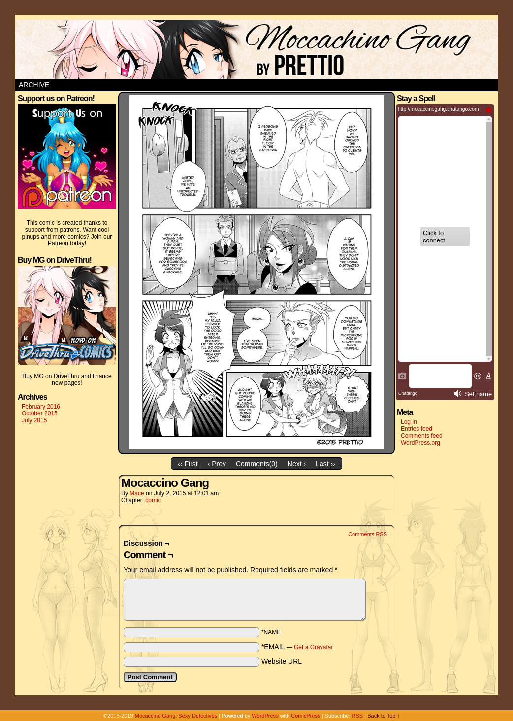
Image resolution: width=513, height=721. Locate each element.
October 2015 (40, 413)
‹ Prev (217, 464)
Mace (136, 493)
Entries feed (416, 428)
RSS (357, 716)
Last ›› (325, 464)
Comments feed (422, 435)
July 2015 (34, 420)
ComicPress (305, 716)
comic (152, 500)
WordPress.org (420, 442)
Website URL (281, 661)
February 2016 (41, 406)
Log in (409, 421)
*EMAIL (297, 647)
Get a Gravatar (313, 647)
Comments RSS (367, 534)
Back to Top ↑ (383, 716)
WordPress (265, 716)
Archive (34, 85)
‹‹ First (187, 464)
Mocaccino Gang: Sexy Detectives (176, 716)
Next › (297, 464)
